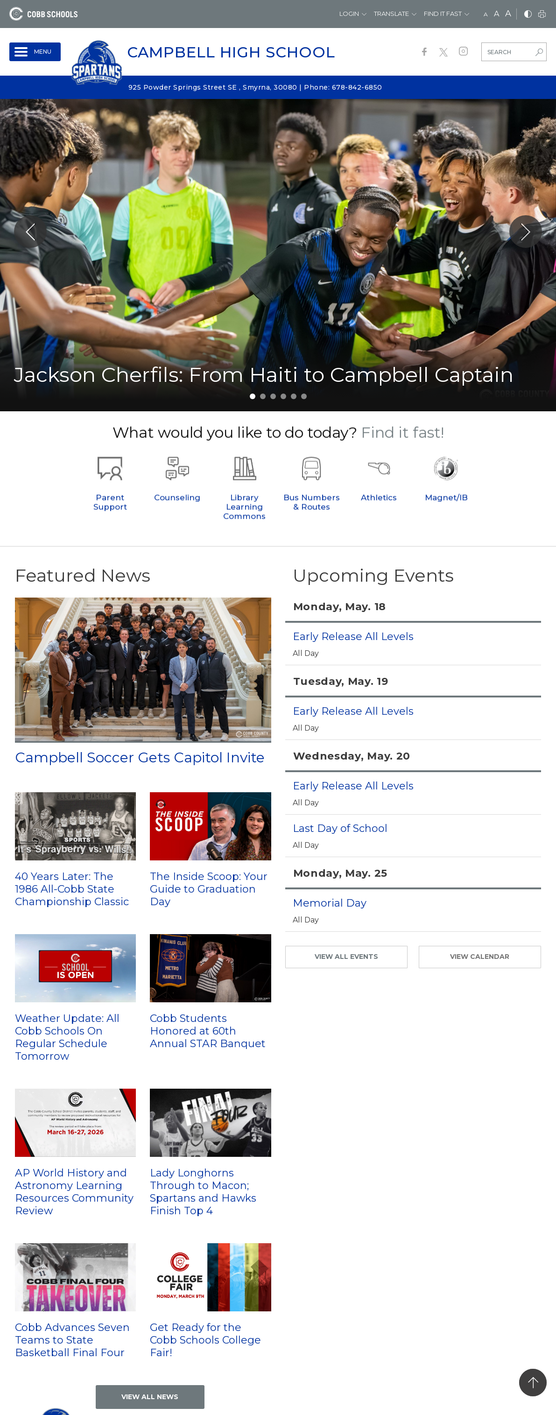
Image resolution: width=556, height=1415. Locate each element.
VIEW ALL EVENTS (346, 956)
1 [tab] (252, 396)
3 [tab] (273, 396)
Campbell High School (231, 52)
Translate (391, 13)
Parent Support (110, 517)
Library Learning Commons (244, 522)
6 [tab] (304, 396)
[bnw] (528, 14)
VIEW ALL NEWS (149, 1397)
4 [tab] (283, 396)
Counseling (177, 513)
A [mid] (496, 13)
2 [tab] (263, 396)
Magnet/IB (446, 513)
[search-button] (539, 53)
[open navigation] (35, 51)
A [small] (486, 14)
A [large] (508, 13)
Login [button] (349, 13)
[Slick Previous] (30, 231)
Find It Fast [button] (443, 13)
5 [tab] (293, 396)
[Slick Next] (525, 231)
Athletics (379, 513)
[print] (542, 14)
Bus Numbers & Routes (311, 517)
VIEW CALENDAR (479, 956)
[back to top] (533, 1382)
